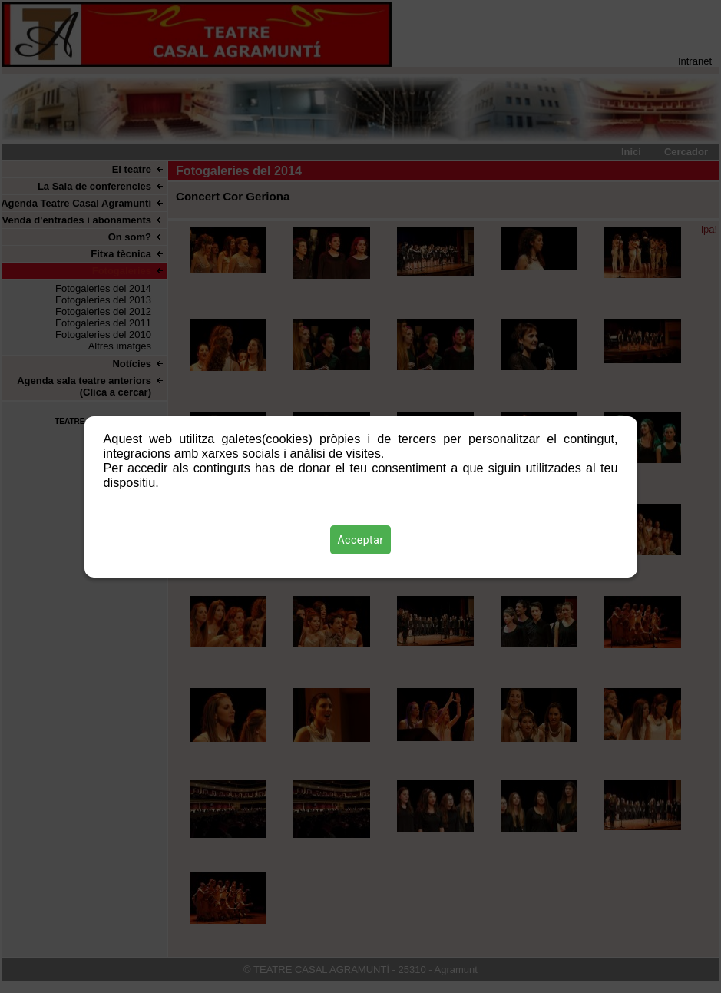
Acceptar (361, 540)
